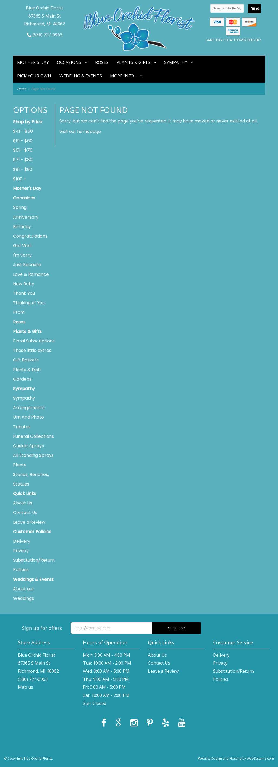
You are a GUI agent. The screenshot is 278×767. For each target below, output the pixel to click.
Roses (101, 62)
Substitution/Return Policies (34, 565)
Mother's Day (33, 62)
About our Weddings (23, 593)
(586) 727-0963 (44, 35)
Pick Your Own (34, 76)
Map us (25, 687)
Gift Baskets (26, 360)
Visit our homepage (80, 131)
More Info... (123, 76)
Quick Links (24, 493)
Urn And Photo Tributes (28, 422)
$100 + (19, 179)
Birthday (22, 227)
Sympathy (175, 62)
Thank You (24, 293)
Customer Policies (32, 532)
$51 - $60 (23, 141)
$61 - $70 (23, 150)
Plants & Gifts (133, 62)
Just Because (27, 264)
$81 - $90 (22, 169)
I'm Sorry (22, 255)
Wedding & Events (80, 76)
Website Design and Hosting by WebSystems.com (236, 758)
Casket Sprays (28, 446)
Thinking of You (29, 303)
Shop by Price (27, 122)
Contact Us (25, 512)
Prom (19, 312)
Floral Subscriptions (34, 341)
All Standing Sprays (33, 455)
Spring (20, 207)
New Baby (23, 284)
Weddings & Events (33, 579)
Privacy (21, 551)
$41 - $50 (23, 131)
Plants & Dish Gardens (27, 374)
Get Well (22, 245)
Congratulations (30, 236)
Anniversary (25, 217)
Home (21, 88)
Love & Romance (31, 274)
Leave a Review (29, 522)
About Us (22, 503)
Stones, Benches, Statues (31, 479)
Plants (19, 465)
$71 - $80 (23, 160)
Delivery (21, 541)
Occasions (69, 62)
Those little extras (32, 350)
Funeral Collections (33, 436)
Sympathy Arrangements (28, 403)
